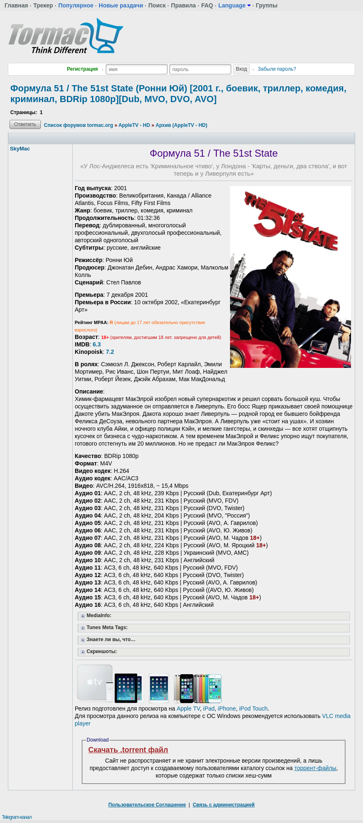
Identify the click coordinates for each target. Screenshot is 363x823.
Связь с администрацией (224, 805)
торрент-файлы (315, 768)
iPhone (227, 708)
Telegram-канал (16, 817)
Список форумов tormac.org (78, 125)
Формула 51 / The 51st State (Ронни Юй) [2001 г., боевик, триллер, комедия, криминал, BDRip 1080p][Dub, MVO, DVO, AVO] (178, 93)
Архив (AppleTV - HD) (181, 125)
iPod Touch (253, 708)
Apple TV (188, 708)
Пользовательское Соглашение (147, 805)
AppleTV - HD (134, 125)
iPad (209, 708)
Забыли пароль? (277, 69)
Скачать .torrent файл (128, 750)
